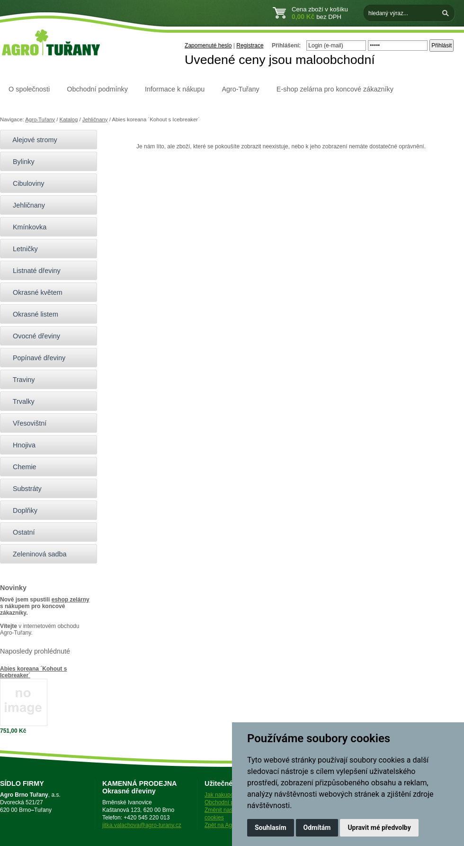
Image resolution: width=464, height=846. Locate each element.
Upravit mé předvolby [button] (379, 827)
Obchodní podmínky (97, 89)
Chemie (20, 467)
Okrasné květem (33, 292)
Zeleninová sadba (36, 554)
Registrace (249, 45)
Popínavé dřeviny (35, 358)
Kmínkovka (25, 227)
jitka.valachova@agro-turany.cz (141, 825)
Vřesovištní (25, 423)
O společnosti (29, 89)
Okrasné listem (31, 314)
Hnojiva (20, 445)
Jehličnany (95, 119)
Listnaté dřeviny (33, 270)
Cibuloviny (24, 183)
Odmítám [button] (317, 827)
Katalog (69, 119)
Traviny (20, 379)
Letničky (21, 249)
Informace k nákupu (175, 89)
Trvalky (20, 401)
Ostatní (20, 532)
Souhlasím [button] (270, 827)
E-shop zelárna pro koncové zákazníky (335, 89)
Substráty (23, 488)
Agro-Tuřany (240, 89)
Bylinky (20, 161)
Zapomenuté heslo (208, 45)
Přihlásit (441, 45)
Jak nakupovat (223, 794)
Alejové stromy (31, 140)
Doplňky (21, 510)
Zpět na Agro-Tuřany (231, 825)
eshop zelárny (70, 599)
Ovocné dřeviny (32, 336)
